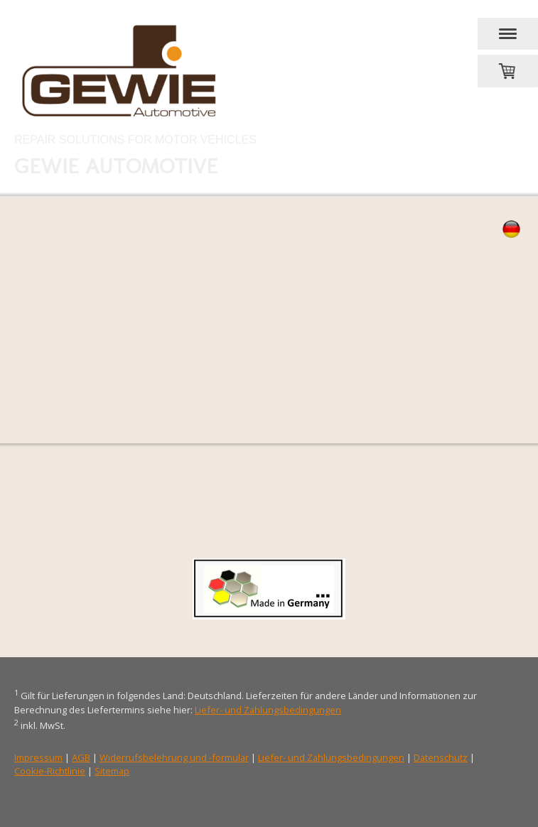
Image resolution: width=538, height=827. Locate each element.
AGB (81, 757)
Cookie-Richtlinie (49, 770)
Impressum (38, 757)
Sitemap (112, 770)
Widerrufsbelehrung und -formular (174, 757)
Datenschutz (441, 757)
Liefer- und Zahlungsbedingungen (268, 709)
